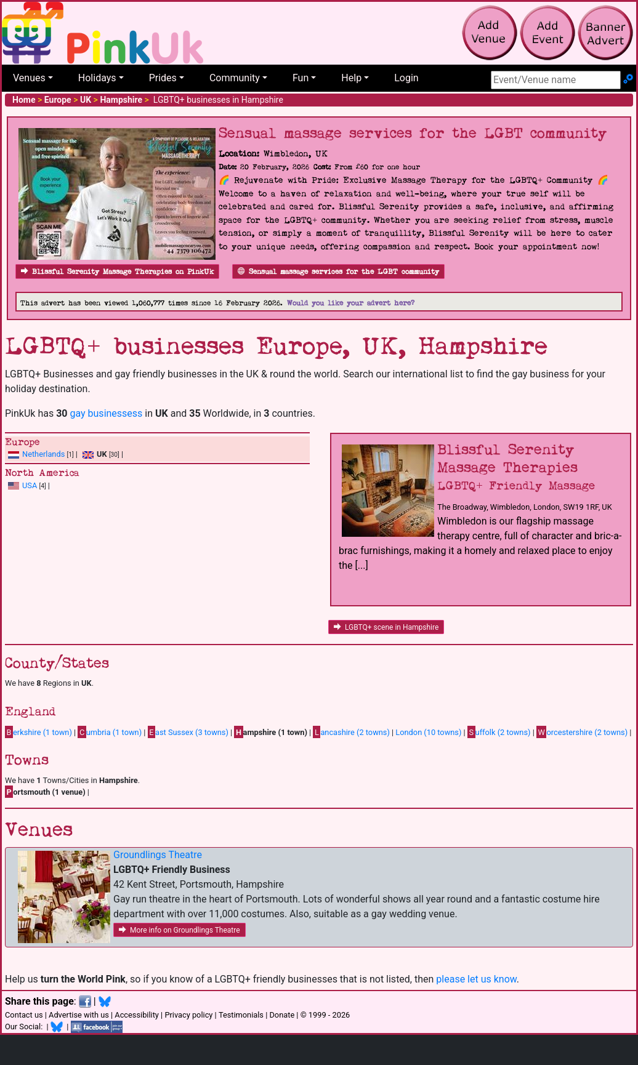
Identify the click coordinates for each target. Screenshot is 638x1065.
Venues (29, 78)
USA (29, 485)
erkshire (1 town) (38, 732)
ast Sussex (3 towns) (188, 732)
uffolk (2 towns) (499, 732)
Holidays (97, 78)
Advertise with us (79, 1014)
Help (351, 78)
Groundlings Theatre (157, 855)
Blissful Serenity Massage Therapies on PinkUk (117, 272)
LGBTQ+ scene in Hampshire (386, 627)
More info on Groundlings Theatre (179, 930)
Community (234, 78)
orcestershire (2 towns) (582, 732)
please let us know (476, 979)
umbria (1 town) (110, 732)
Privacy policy (188, 1014)
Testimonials (241, 1014)
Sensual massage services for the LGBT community (338, 272)
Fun (301, 78)
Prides (163, 78)
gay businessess (106, 413)
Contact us (24, 1014)
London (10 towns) (428, 732)
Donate (281, 1014)
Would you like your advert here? (350, 303)
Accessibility (137, 1014)
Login (406, 78)
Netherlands (43, 454)
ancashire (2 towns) (351, 732)
